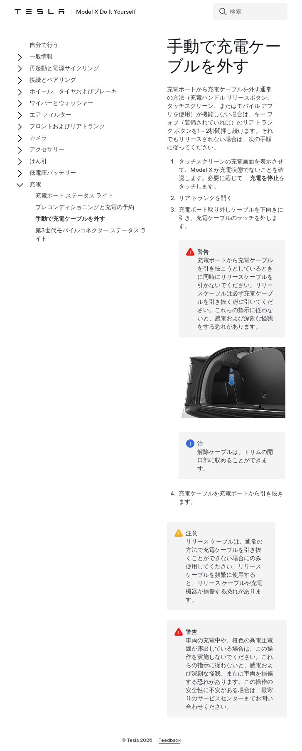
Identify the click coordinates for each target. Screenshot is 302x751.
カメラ (38, 137)
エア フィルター (50, 114)
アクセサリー (46, 149)
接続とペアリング (52, 79)
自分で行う (44, 44)
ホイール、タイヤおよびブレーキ (73, 91)
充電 (35, 184)
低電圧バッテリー (52, 172)
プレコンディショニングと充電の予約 (84, 207)
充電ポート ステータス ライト (74, 195)
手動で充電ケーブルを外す (70, 218)
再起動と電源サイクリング (64, 68)
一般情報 (41, 56)
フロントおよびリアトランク (67, 126)
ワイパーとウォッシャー (61, 103)
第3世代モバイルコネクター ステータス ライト (90, 234)
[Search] (251, 11)
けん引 (38, 161)
